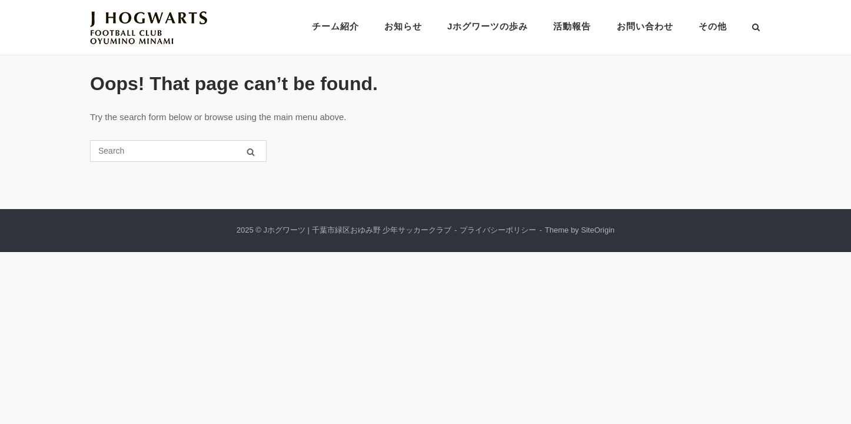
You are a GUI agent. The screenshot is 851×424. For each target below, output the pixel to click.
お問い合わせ (645, 26)
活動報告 (572, 26)
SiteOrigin (597, 230)
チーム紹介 (335, 26)
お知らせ (403, 26)
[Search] (251, 151)
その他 (713, 26)
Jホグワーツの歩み (487, 26)
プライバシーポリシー (498, 230)
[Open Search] (756, 28)
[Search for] (178, 151)
